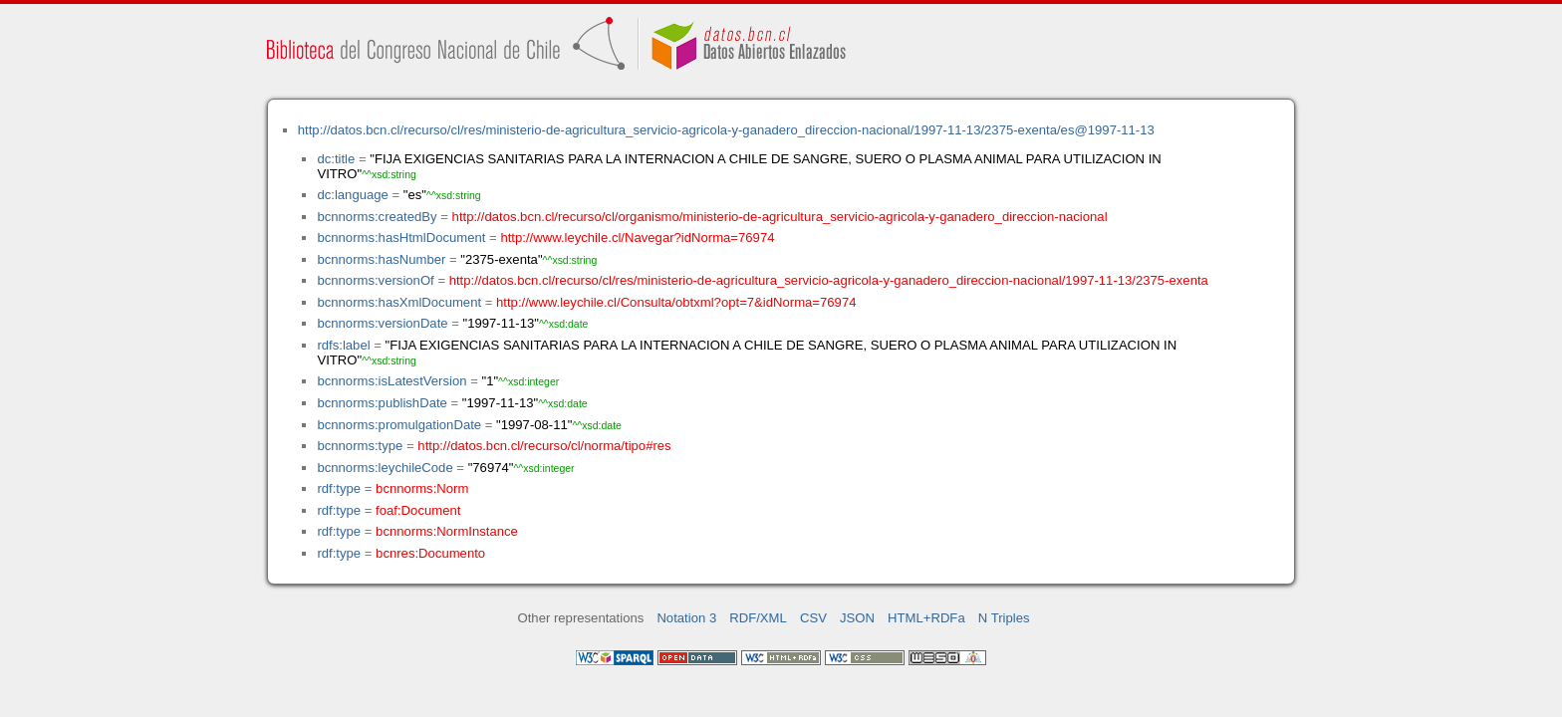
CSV (813, 617)
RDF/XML (758, 617)
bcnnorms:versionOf (375, 280)
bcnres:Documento (430, 553)
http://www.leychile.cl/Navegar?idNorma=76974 (637, 237)
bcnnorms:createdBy (376, 216)
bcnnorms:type (359, 445)
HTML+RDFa (926, 617)
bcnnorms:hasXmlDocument (399, 302)
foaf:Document (418, 510)
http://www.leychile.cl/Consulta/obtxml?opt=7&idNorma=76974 (676, 302)
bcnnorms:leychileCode (384, 467)
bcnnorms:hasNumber (381, 259)
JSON (857, 617)
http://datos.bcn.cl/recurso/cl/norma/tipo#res (543, 445)
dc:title (336, 158)
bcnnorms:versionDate (382, 323)
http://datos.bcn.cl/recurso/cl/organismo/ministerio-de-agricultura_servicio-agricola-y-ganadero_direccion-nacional (780, 216)
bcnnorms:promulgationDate (399, 424)
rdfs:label (343, 345)
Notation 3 (686, 617)
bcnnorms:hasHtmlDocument (401, 237)
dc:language (352, 194)
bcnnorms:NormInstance (447, 531)
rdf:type (339, 488)
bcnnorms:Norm (422, 488)
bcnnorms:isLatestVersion (391, 380)
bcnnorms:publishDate (381, 402)
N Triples (1004, 617)
